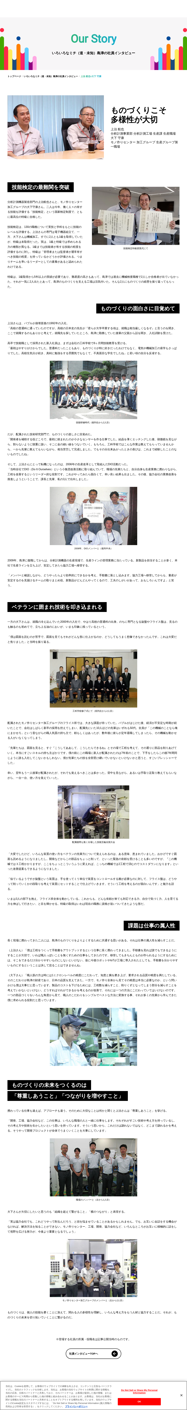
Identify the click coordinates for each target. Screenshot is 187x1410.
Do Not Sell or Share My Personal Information (139, 1391)
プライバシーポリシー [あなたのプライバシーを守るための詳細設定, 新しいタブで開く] (76, 1406)
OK (139, 1401)
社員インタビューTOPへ (93, 1354)
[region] (93, 1395)
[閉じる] (181, 1395)
